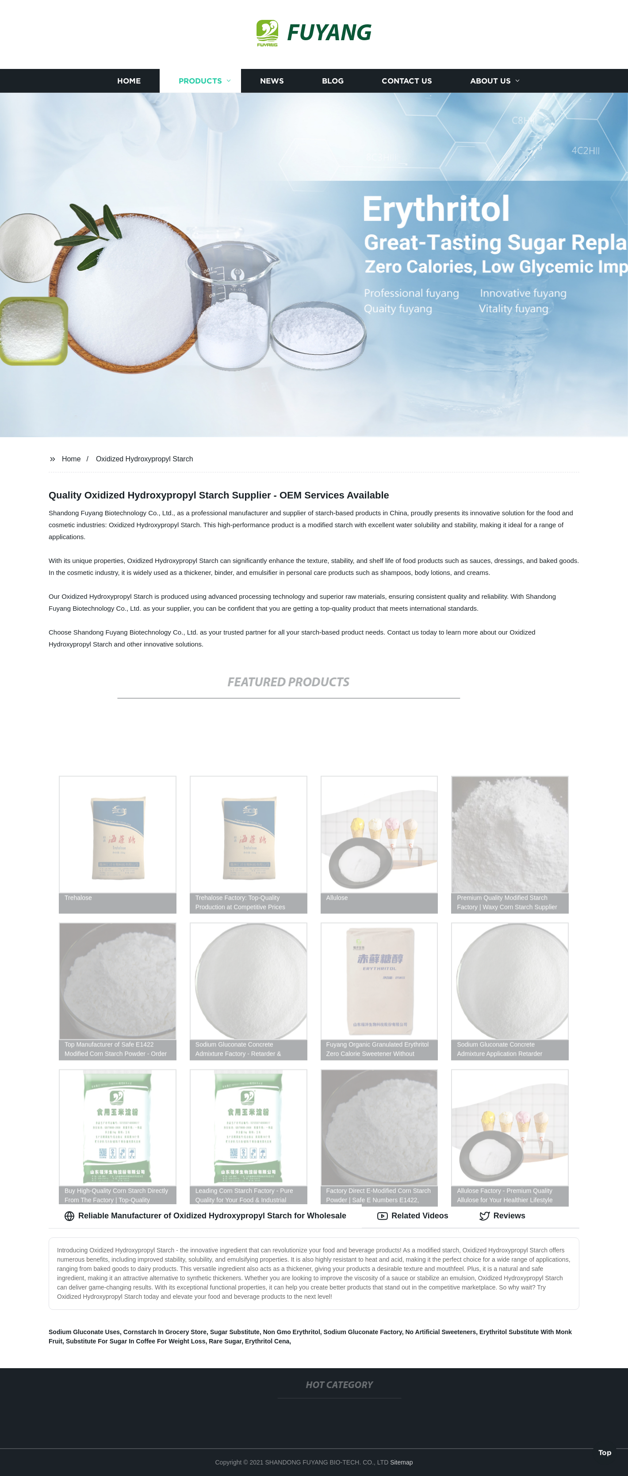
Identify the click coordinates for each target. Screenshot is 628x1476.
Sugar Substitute (235, 1331)
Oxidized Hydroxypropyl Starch (144, 459)
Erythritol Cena (267, 1341)
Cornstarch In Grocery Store (165, 1331)
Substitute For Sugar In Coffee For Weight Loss (136, 1341)
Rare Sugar (225, 1341)
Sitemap (401, 1462)
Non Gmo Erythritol (291, 1331)
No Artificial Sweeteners (440, 1331)
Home (129, 80)
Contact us (407, 80)
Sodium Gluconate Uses (84, 1331)
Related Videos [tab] (412, 1216)
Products (200, 80)
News (272, 80)
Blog (333, 80)
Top (605, 1453)
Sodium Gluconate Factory (363, 1331)
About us (490, 80)
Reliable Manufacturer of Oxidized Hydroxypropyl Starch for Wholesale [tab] (205, 1216)
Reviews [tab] (502, 1216)
